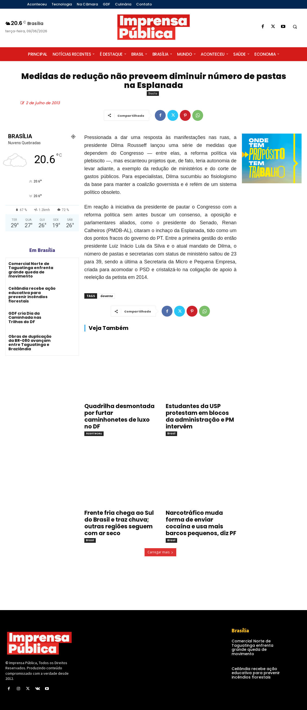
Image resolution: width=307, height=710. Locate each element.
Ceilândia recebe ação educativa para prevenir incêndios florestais (32, 295)
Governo (106, 296)
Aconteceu (94, 433)
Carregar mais (160, 552)
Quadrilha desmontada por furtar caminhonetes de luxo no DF (119, 416)
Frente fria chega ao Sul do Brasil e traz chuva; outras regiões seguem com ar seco (119, 523)
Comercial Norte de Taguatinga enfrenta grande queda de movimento (30, 270)
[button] (295, 27)
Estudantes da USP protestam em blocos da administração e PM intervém (200, 416)
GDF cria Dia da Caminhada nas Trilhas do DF (24, 317)
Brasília (153, 93)
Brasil (171, 433)
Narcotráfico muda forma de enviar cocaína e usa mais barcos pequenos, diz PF (201, 523)
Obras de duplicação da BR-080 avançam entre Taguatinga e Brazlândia (30, 343)
